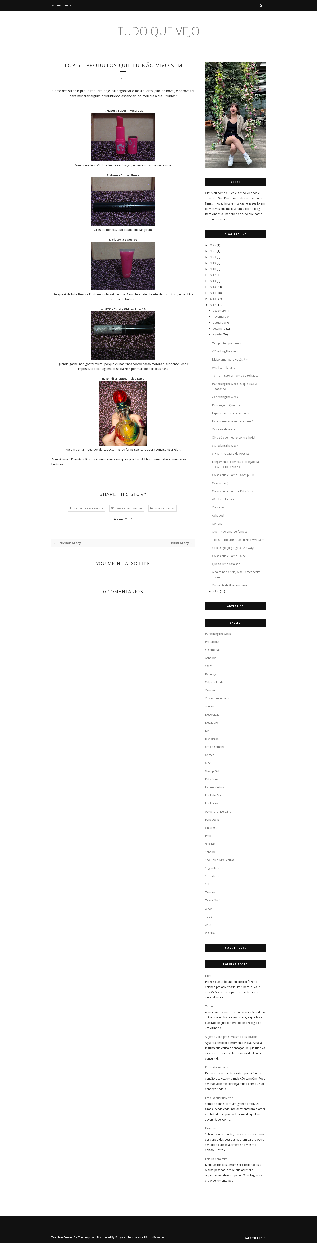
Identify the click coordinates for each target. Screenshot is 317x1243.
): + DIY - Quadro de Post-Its (230, 453)
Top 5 (129, 520)
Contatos (218, 507)
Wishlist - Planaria (223, 367)
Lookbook (211, 803)
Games (209, 755)
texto (208, 908)
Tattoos (210, 892)
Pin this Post (165, 509)
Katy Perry (212, 779)
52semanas (212, 650)
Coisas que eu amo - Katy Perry (233, 491)
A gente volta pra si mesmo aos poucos (231, 1037)
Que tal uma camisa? (226, 564)
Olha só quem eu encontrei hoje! (233, 437)
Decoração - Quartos (226, 405)
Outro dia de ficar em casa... (230, 585)
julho (216, 591)
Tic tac (209, 1006)
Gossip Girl (212, 771)
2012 (212, 305)
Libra (208, 976)
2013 (212, 298)
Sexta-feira (212, 876)
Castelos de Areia (223, 429)
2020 (212, 257)
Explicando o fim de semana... (231, 413)
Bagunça (211, 674)
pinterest (211, 828)
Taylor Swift (213, 900)
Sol (207, 884)
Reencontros (213, 1128)
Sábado (210, 852)
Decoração (212, 714)
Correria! (217, 523)
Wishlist (210, 933)
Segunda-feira (214, 868)
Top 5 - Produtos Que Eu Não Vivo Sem (238, 540)
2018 (212, 269)
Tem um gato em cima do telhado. (235, 375)
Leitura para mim (216, 1159)
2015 (212, 287)
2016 (212, 281)
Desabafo (211, 722)
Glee (208, 763)
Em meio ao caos (216, 1067)
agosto (217, 334)
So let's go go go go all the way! (233, 548)
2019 (212, 263)
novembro (219, 316)
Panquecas (212, 819)
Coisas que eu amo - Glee (229, 556)
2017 (212, 275)
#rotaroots (212, 642)
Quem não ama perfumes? (229, 531)
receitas (210, 844)
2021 (212, 251)
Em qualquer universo (219, 1098)
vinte (208, 925)
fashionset (212, 739)
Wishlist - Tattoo (223, 499)
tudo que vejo (158, 30)
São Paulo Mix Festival (220, 860)
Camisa (210, 690)
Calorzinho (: (220, 483)
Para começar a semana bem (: (232, 421)
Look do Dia (213, 795)
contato (210, 706)
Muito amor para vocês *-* (230, 359)
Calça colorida (214, 682)
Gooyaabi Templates (128, 1237)
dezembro (219, 310)
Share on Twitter (130, 509)
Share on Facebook (88, 509)
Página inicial (62, 5)
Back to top (255, 1237)
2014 (212, 293)
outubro (218, 322)
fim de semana (215, 747)
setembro (219, 328)
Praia (208, 836)
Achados (210, 658)
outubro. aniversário (218, 811)
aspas (209, 666)
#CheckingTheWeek (225, 351)
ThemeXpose (86, 1237)
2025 (212, 245)
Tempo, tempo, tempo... (228, 343)
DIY (207, 731)
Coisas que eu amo (217, 698)
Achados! (218, 515)
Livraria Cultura (215, 787)
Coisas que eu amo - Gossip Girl (233, 475)
